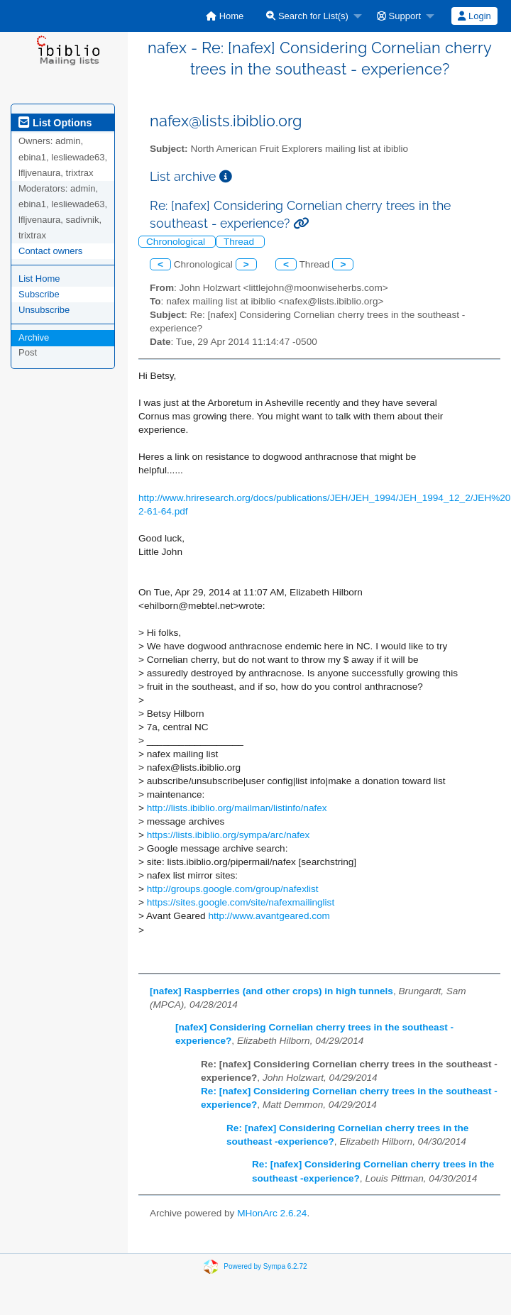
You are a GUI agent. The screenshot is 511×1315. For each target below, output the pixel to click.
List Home (39, 278)
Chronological (177, 241)
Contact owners (50, 251)
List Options (55, 122)
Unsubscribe (44, 309)
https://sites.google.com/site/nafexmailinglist (240, 902)
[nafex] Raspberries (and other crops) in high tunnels (271, 991)
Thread (240, 241)
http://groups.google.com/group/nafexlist (233, 889)
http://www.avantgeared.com (269, 915)
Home (224, 16)
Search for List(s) (307, 16)
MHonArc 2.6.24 (272, 1213)
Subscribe (39, 294)
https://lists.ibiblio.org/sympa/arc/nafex (228, 835)
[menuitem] (224, 16)
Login (474, 16)
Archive (33, 337)
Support (399, 16)
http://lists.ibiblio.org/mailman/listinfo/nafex (237, 808)
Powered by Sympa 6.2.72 (265, 1266)
